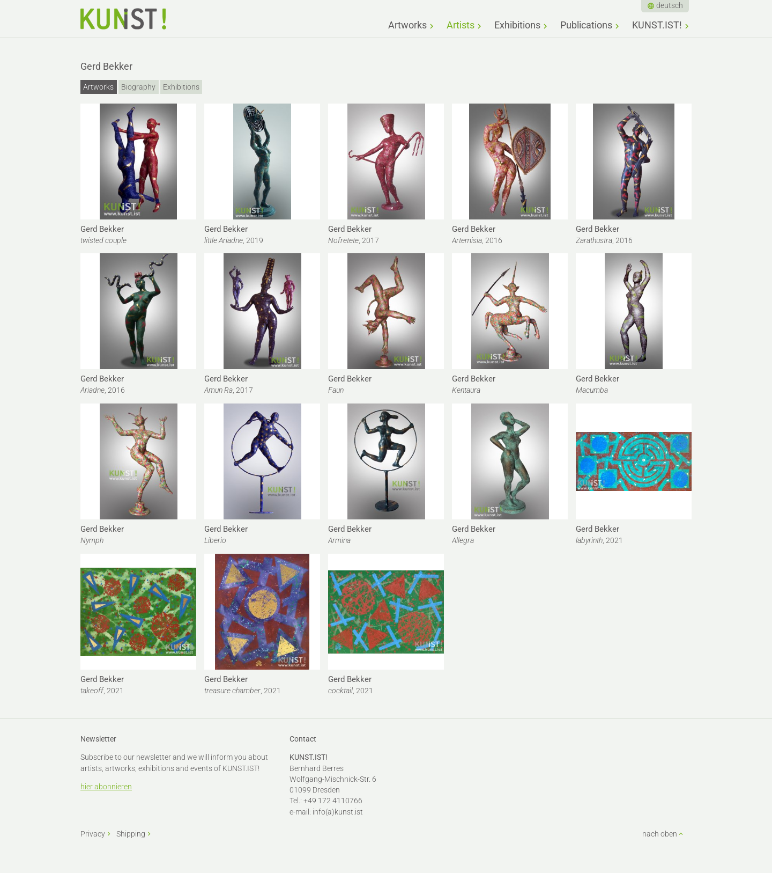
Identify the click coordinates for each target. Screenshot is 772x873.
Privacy (92, 834)
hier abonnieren (106, 786)
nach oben (659, 834)
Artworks (407, 25)
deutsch (669, 5)
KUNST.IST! (657, 25)
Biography (138, 87)
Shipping (130, 834)
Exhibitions (517, 25)
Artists (460, 25)
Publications (586, 25)
